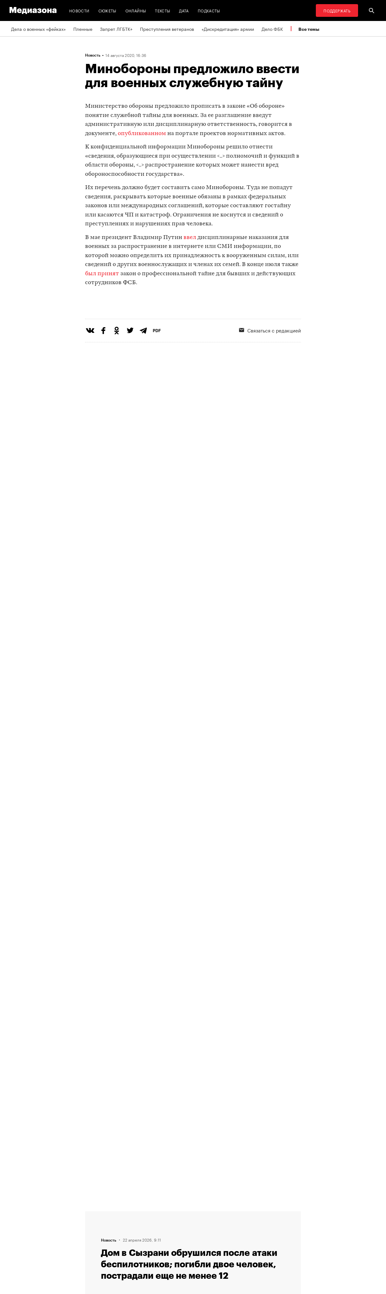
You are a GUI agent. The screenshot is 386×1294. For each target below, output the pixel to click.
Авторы (95, 1238)
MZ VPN (173, 1238)
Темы (92, 1250)
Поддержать (336, 10)
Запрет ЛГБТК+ (116, 28)
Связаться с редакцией (270, 356)
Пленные (82, 28)
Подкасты (209, 10)
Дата (184, 10)
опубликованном (142, 133)
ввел (189, 237)
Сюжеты (107, 10)
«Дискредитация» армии (228, 28)
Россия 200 (177, 1250)
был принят (102, 274)
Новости (79, 10)
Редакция (97, 1213)
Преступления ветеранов (167, 28)
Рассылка (175, 1225)
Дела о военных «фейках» (38, 28)
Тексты (162, 10)
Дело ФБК (272, 28)
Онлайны (135, 10)
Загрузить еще (193, 1001)
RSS (172, 1213)
